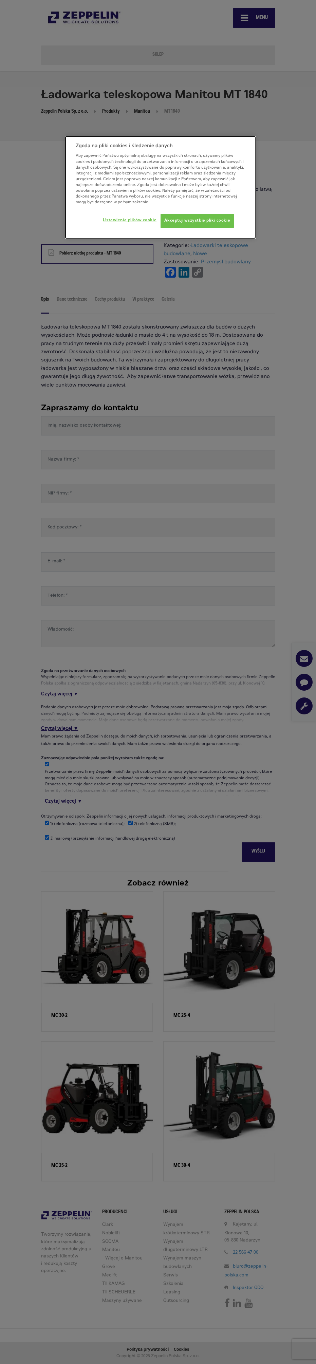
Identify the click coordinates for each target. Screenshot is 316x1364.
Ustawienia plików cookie (129, 220)
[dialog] (160, 187)
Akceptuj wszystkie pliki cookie (197, 221)
